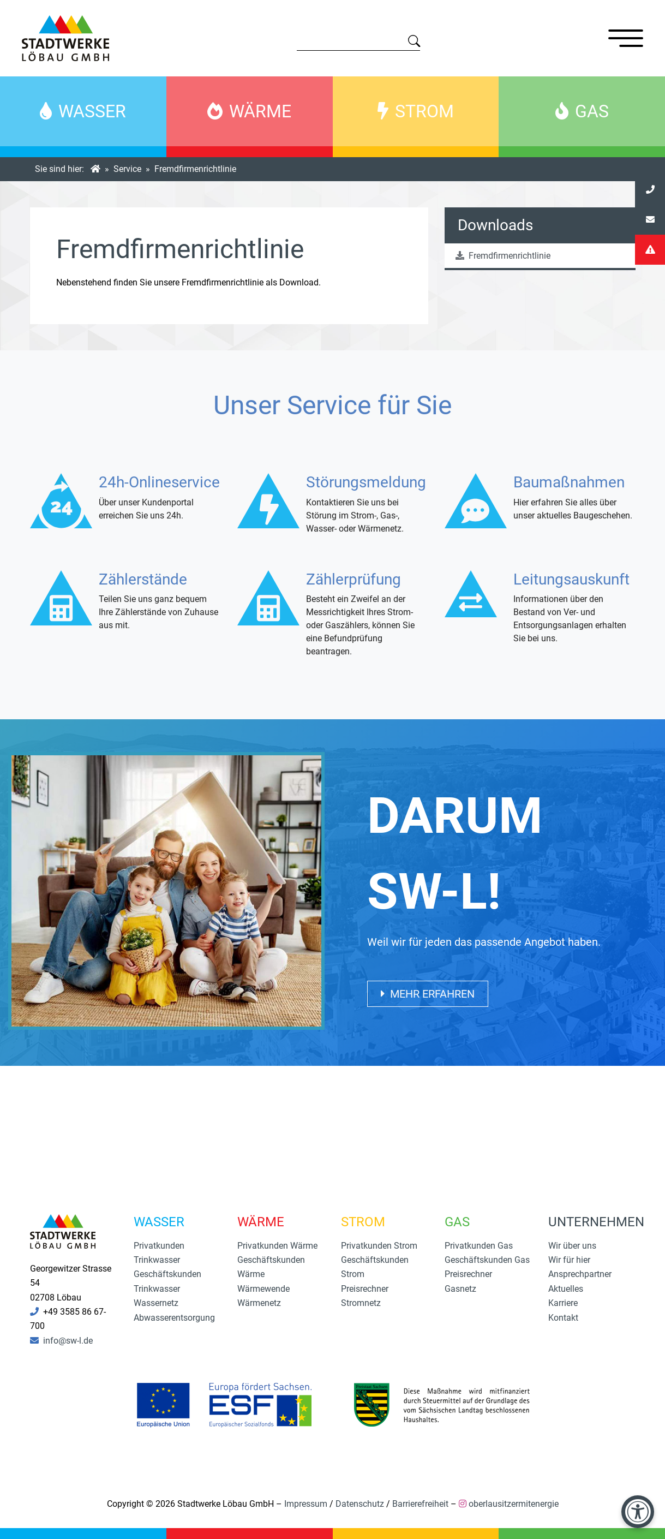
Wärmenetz (259, 1303)
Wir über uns (572, 1245)
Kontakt (563, 1318)
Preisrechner (364, 1289)
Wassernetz (156, 1303)
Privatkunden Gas (479, 1245)
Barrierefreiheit (420, 1504)
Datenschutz (360, 1504)
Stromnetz (361, 1303)
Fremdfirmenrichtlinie (503, 255)
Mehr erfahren (428, 993)
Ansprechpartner (580, 1274)
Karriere (563, 1303)
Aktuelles (565, 1289)
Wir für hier (569, 1260)
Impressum (305, 1504)
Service (127, 169)
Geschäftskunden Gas (487, 1260)
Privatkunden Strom (379, 1245)
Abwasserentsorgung (174, 1318)
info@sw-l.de (68, 1340)
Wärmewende (263, 1289)
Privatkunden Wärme (277, 1245)
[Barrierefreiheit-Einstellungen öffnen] (637, 1511)
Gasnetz (460, 1289)
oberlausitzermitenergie (514, 1504)
